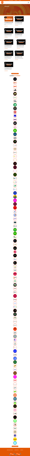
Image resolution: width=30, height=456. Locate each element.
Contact (20, 0)
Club (5, 17)
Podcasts (16, 0)
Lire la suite (16, 25)
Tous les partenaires (15, 446)
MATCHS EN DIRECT (11, 0)
